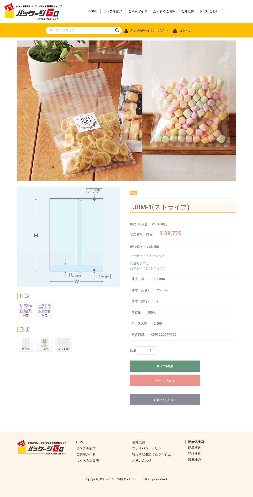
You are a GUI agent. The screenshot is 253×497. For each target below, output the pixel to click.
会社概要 (187, 11)
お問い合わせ (209, 11)
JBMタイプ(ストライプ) (147, 268)
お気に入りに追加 (165, 400)
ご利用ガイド (137, 11)
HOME (93, 11)
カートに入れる (165, 380)
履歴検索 (194, 460)
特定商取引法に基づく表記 (151, 454)
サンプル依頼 (112, 11)
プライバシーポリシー (148, 448)
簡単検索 (194, 448)
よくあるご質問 (164, 11)
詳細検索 (194, 454)
